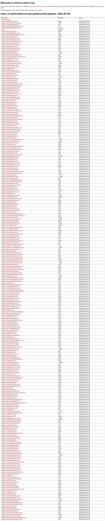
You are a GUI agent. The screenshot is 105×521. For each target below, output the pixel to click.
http (31, 6)
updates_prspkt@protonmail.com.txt (10, 473)
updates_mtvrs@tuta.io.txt (8, 283)
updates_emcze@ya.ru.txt (8, 389)
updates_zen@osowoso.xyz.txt (9, 80)
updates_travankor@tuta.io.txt (9, 174)
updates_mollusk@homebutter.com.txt (11, 421)
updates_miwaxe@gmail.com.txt (9, 323)
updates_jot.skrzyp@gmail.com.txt (10, 448)
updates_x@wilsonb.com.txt (8, 484)
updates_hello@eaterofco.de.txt (9, 350)
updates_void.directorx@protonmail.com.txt (12, 171)
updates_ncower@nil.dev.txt (8, 104)
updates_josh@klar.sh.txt (7, 193)
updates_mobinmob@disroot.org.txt (10, 357)
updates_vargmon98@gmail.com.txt (10, 98)
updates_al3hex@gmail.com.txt (9, 36)
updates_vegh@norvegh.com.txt (9, 396)
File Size (60, 17)
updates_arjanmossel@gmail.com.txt (11, 308)
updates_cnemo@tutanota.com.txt (10, 343)
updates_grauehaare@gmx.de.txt (10, 114)
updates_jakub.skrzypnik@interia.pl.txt (11, 179)
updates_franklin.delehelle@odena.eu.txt (12, 261)
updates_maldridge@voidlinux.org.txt (11, 375)
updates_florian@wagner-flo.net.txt (10, 298)
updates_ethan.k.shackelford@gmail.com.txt (12, 340)
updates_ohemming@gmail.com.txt (10, 450)
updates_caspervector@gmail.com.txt (11, 456)
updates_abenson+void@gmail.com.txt (11, 41)
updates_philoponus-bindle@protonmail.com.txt (13, 402)
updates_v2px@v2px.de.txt (8, 374)
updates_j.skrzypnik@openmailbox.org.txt (12, 289)
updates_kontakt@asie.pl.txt (8, 360)
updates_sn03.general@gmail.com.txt (11, 249)
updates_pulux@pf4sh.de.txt (8, 137)
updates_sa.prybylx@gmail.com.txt (10, 66)
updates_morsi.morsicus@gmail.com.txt (11, 119)
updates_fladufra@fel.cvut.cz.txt (9, 92)
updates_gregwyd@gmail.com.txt (10, 161)
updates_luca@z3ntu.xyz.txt (8, 144)
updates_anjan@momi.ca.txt (8, 382)
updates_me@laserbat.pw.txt (8, 440)
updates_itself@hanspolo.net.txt (9, 370)
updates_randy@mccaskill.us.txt (9, 482)
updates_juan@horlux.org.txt (8, 414)
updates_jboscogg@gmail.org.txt (9, 318)
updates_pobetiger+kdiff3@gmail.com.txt (12, 433)
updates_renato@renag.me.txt (9, 424)
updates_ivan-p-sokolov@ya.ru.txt (10, 330)
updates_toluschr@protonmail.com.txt (11, 304)
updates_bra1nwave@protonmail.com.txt (12, 499)
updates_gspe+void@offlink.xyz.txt (10, 328)
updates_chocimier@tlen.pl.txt (9, 196)
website (40, 10)
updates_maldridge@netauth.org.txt (10, 477)
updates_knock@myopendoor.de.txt (10, 131)
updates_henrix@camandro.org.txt (10, 348)
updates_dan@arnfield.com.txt (9, 490)
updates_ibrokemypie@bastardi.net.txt (11, 281)
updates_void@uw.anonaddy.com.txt (10, 90)
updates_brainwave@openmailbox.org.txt (12, 377)
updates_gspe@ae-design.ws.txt (9, 112)
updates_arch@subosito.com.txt (9, 408)
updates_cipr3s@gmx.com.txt (9, 207)
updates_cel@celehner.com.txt (9, 159)
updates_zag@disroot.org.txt (8, 73)
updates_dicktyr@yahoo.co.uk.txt (10, 242)
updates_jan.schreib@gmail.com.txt (10, 163)
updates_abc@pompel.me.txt (9, 31)
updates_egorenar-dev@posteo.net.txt (11, 218)
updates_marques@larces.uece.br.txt (11, 185)
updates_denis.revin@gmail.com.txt (10, 190)
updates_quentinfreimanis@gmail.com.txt (12, 274)
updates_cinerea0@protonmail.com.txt (11, 110)
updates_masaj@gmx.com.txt (9, 134)
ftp (36, 6)
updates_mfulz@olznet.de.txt (8, 506)
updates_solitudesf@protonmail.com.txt (11, 453)
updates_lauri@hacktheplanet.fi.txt (10, 364)
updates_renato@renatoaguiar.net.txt (11, 470)
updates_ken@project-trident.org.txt (10, 365)
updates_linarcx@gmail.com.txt (9, 82)
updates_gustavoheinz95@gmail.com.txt (11, 399)
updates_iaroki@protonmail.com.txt (10, 195)
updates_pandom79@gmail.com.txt (10, 460)
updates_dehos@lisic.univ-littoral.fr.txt (11, 419)
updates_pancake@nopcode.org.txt (10, 372)
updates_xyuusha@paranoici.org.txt (10, 288)
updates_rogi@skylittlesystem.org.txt (10, 61)
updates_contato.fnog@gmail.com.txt (11, 509)
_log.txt (3, 29)
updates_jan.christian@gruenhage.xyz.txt (12, 230)
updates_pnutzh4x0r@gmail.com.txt (10, 465)
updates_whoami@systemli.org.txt (10, 369)
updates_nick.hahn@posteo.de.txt (10, 239)
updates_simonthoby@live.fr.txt (9, 296)
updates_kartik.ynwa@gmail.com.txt (10, 401)
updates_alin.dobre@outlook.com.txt (10, 39)
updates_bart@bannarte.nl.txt (9, 186)
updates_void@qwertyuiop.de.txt (9, 122)
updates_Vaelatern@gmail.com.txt (10, 24)
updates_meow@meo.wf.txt (8, 492)
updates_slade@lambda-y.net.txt (9, 65)
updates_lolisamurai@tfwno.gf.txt (10, 299)
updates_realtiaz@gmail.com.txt (9, 75)
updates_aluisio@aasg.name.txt (9, 217)
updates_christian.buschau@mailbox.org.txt (12, 489)
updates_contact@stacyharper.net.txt (11, 458)
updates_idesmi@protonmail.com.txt (10, 326)
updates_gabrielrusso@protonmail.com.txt (12, 146)
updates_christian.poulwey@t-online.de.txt (12, 244)
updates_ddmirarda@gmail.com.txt (10, 436)
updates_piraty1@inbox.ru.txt (9, 316)
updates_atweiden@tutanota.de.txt (10, 315)
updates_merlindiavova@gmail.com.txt (11, 301)
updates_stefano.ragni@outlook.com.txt (11, 85)
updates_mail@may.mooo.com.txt (10, 222)
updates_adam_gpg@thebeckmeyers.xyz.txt (12, 34)
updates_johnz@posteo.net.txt (9, 205)
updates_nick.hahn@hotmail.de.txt (10, 286)
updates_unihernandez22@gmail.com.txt (12, 257)
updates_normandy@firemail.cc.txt (10, 446)
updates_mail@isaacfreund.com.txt (10, 208)
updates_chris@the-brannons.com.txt (11, 93)
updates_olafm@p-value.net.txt (9, 428)
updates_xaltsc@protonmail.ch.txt (10, 203)
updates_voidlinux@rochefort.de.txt (10, 423)
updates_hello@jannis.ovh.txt (9, 331)
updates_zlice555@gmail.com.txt (10, 264)
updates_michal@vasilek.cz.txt (9, 321)
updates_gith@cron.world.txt (8, 355)
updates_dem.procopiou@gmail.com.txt (11, 181)
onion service (44, 6)
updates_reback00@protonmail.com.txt (11, 173)
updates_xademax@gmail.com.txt (10, 88)
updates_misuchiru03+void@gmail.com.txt (12, 139)
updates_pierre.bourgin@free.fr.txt (10, 500)
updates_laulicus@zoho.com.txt (9, 426)
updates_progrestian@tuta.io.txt (9, 136)
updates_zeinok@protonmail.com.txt (10, 87)
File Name (4, 17)
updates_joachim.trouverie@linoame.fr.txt (12, 311)
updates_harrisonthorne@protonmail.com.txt (12, 269)
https (33, 6)
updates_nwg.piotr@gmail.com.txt (10, 235)
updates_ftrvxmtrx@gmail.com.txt (10, 294)
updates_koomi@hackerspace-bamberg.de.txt (13, 56)
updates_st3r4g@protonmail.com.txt (10, 379)
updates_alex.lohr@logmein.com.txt (10, 44)
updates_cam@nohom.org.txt (9, 397)
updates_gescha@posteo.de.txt (9, 117)
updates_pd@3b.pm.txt (7, 387)
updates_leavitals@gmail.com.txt (9, 191)
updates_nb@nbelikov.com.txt (9, 107)
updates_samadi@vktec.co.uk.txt (10, 353)
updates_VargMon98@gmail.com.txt (10, 33)
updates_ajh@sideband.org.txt (9, 21)
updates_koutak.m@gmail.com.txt (10, 271)
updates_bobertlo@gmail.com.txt (9, 102)
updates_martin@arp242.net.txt (9, 168)
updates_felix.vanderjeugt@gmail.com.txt (12, 234)
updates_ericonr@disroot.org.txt (9, 232)
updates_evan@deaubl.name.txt (9, 404)
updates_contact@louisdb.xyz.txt (9, 381)
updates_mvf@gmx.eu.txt (8, 310)
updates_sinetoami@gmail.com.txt (10, 445)
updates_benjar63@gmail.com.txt (10, 342)
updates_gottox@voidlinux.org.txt (10, 176)
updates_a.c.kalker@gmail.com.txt (10, 43)
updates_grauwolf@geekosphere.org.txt (11, 502)
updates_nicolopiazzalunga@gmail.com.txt (12, 247)
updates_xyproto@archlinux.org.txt (10, 151)
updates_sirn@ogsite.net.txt (8, 352)
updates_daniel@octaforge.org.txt (10, 53)
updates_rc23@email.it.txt (8, 409)
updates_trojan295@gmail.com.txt (10, 158)
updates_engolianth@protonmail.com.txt (11, 519)
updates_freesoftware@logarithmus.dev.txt (12, 279)
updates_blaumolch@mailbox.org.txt (10, 495)
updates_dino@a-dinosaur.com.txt (10, 306)
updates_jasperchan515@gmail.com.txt (11, 63)
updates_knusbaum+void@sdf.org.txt (11, 313)
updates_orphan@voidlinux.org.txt (10, 156)
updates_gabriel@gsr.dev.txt (8, 201)
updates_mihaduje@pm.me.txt (9, 394)
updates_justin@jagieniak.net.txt (9, 303)
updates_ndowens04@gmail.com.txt (10, 384)
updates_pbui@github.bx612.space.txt (11, 516)
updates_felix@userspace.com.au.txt (11, 367)
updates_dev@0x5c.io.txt (8, 68)
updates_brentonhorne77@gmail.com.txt (11, 262)
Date (80, 17)
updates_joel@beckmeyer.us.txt (9, 142)
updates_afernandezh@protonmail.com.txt (12, 26)
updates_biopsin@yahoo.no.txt (9, 188)
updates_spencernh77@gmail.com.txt (11, 451)
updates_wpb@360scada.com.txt (10, 70)
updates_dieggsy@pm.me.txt (8, 250)
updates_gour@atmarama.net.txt (9, 183)
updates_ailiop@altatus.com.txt (9, 46)
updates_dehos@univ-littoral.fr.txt (10, 487)
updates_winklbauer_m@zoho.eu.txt (10, 245)
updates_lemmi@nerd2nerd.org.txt (10, 391)
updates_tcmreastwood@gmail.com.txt (11, 478)
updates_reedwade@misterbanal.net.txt (11, 252)
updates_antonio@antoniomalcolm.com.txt (12, 472)
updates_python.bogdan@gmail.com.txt (11, 115)
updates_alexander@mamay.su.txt (10, 38)
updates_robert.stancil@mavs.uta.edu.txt (12, 154)
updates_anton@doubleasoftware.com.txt (12, 83)
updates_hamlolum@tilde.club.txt (10, 78)
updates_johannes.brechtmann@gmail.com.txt (13, 517)
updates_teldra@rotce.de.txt (8, 100)
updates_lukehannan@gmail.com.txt (10, 223)
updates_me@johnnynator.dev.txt (10, 362)
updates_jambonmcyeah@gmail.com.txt (11, 359)
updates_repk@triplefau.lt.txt (8, 429)
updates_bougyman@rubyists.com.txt (11, 129)
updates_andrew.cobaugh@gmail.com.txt (12, 213)
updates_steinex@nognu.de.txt (9, 51)
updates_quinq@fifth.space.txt (9, 152)
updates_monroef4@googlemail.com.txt (11, 198)
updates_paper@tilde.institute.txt (9, 229)
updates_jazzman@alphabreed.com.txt (11, 443)
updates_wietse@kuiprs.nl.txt (9, 507)
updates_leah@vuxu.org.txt (8, 76)
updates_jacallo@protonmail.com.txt (10, 237)
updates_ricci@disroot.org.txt (8, 333)
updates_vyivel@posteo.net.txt (9, 435)
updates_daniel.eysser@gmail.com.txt (11, 468)
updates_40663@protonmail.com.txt (10, 48)
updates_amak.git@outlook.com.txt (10, 124)
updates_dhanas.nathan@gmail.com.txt (11, 320)
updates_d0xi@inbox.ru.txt (8, 337)
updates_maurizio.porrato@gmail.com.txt (12, 277)
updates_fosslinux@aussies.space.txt (11, 455)
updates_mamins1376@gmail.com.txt (11, 147)
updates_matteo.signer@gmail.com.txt (11, 71)
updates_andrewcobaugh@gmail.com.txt (12, 512)
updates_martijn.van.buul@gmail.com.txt (11, 149)
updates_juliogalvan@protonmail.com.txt (11, 284)
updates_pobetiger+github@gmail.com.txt (12, 266)
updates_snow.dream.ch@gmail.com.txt (11, 514)
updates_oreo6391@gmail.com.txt (10, 338)
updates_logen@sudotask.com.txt (10, 345)
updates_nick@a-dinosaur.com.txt (10, 200)
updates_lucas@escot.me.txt (8, 212)
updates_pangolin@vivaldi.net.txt (10, 485)
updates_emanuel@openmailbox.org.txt (11, 127)
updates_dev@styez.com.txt (8, 480)
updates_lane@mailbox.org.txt (9, 95)
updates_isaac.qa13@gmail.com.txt (10, 293)
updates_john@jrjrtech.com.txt (9, 276)
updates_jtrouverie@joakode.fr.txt (10, 109)
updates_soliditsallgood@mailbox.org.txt (11, 413)
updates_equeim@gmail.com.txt (9, 511)
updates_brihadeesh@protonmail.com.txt (12, 347)
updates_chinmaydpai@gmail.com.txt (11, 386)
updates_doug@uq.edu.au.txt (9, 125)
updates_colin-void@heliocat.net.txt (10, 97)
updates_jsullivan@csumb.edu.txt (10, 220)
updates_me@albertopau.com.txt (10, 166)
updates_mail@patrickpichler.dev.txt (10, 335)
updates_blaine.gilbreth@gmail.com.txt (11, 256)
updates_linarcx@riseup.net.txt (9, 178)
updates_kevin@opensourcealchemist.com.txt (13, 392)
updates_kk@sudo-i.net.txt (8, 416)
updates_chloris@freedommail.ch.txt (10, 441)
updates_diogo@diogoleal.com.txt (10, 406)
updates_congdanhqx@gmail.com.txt (11, 418)
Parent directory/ (5, 19)
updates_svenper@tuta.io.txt (8, 225)
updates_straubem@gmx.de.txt (9, 132)
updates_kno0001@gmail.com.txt (10, 58)
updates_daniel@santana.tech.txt (10, 325)
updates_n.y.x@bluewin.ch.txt (9, 431)
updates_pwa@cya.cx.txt (7, 475)
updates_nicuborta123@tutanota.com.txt (11, 504)
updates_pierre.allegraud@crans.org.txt (11, 272)
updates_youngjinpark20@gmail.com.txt (11, 240)
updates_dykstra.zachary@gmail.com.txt (11, 259)
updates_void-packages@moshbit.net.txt (11, 227)
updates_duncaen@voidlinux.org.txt (10, 467)
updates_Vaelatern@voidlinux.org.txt (10, 27)
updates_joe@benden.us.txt (8, 494)
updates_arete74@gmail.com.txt (9, 105)
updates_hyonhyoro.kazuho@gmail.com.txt (12, 291)
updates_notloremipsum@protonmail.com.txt (13, 462)
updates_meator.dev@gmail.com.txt (10, 463)
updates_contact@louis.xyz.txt (9, 60)
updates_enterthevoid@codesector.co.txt (12, 254)
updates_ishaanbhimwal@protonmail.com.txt (13, 215)
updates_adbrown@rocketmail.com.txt (11, 22)
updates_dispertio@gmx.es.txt (9, 120)
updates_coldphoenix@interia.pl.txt (10, 49)
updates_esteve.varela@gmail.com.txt (11, 55)
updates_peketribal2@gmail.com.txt (10, 497)
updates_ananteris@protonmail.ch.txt (11, 438)
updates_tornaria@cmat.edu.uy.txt (10, 210)
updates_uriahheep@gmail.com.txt (10, 164)
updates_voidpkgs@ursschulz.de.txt (10, 411)
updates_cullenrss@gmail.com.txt (10, 169)
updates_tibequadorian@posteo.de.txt (11, 267)
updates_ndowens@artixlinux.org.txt (10, 141)
